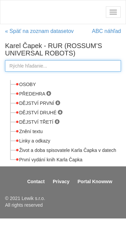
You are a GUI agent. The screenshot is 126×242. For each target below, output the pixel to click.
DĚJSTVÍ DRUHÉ (38, 112)
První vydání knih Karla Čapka (50, 159)
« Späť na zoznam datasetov (39, 31)
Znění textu (31, 131)
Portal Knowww (95, 181)
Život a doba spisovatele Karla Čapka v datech (67, 150)
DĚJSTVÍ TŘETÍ (37, 122)
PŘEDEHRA (32, 93)
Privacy (61, 181)
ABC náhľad (106, 31)
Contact (36, 181)
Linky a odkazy (34, 141)
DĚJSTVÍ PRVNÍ (37, 103)
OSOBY (27, 84)
